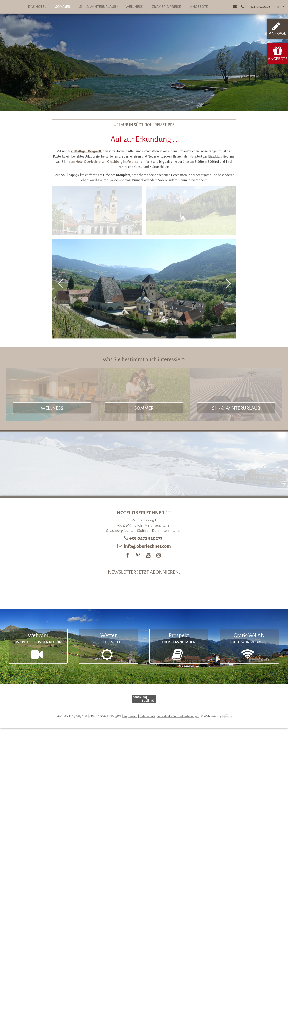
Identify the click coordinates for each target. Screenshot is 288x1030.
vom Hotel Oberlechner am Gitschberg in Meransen (104, 162)
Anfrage (277, 28)
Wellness (134, 7)
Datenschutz (147, 716)
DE (278, 7)
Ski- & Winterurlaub (99, 6)
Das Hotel (38, 6)
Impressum (130, 716)
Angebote (199, 7)
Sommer (64, 6)
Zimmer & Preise (166, 7)
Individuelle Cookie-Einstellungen (178, 716)
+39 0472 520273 (146, 538)
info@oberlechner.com (147, 546)
